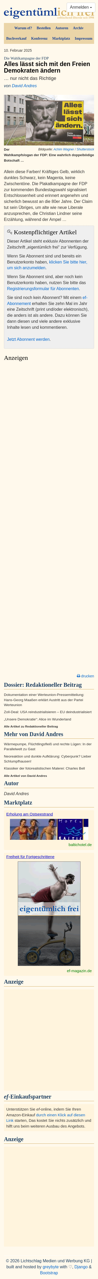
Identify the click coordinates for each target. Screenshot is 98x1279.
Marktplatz (61, 38)
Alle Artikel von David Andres (25, 776)
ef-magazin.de (79, 971)
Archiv (78, 28)
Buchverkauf (16, 38)
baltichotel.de (80, 844)
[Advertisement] (49, 519)
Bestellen (44, 28)
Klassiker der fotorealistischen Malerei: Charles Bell (44, 768)
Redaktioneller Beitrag (54, 685)
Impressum (83, 38)
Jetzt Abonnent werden (28, 339)
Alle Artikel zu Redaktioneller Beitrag (31, 726)
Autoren (61, 28)
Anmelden (81, 7)
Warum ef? (23, 28)
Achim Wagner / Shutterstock (74, 149)
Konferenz (39, 38)
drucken (85, 676)
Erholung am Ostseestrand (29, 814)
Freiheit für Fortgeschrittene (30, 856)
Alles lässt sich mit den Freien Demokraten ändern (49, 65)
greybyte (51, 1267)
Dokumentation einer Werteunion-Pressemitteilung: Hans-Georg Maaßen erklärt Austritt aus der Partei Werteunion (44, 700)
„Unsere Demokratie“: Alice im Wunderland (37, 719)
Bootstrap (49, 1273)
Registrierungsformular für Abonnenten (43, 288)
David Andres (24, 86)
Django (81, 1267)
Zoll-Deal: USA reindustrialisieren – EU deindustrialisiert (47, 712)
